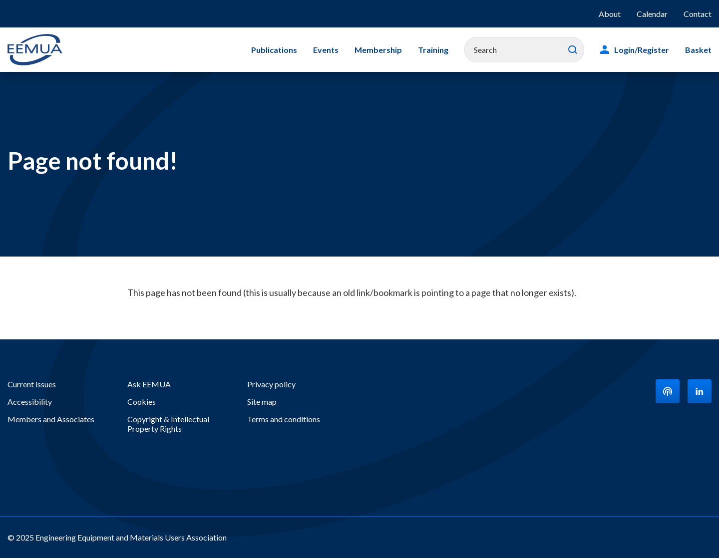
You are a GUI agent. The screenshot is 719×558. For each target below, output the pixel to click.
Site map (262, 401)
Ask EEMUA (149, 384)
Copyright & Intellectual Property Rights (168, 423)
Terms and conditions (283, 419)
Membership (378, 49)
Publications (274, 49)
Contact (698, 13)
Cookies (141, 401)
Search (572, 49)
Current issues (31, 384)
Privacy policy (271, 384)
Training (433, 49)
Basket (698, 49)
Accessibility (29, 401)
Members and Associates (50, 419)
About (610, 13)
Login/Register (641, 49)
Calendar (652, 13)
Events (326, 49)
